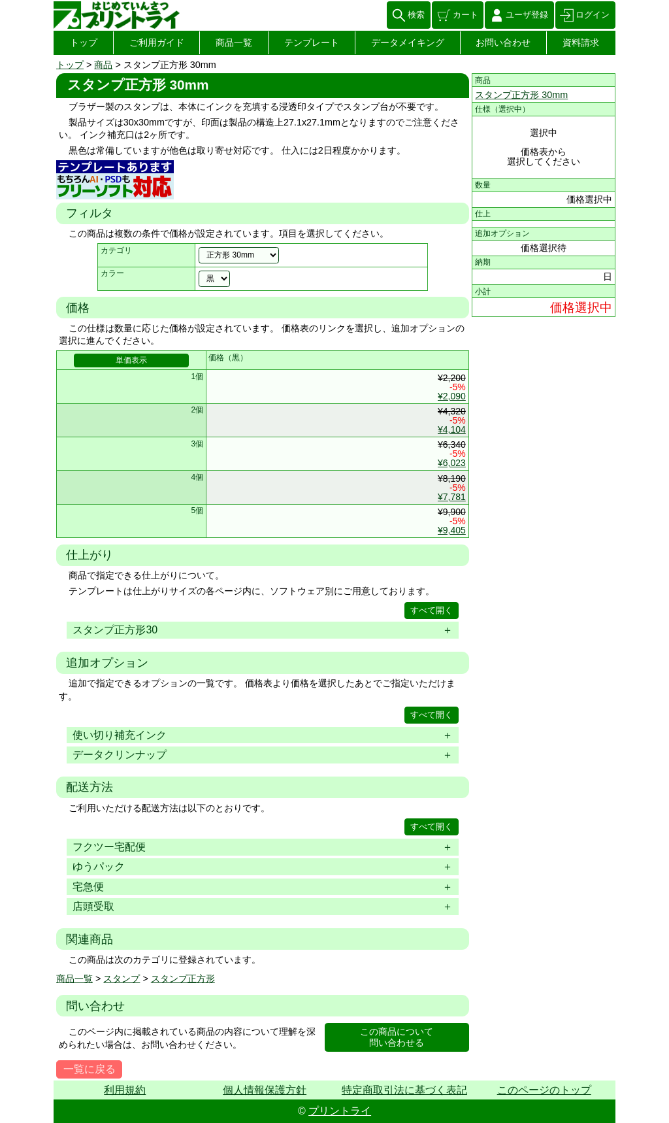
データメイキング (407, 42)
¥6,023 (452, 463)
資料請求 (581, 42)
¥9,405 (452, 530)
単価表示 (131, 360)
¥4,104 (452, 429)
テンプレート (311, 42)
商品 (103, 64)
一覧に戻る (89, 1069)
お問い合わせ (503, 42)
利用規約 (125, 1090)
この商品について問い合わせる (396, 1037)
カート (465, 15)
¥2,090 (452, 396)
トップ (83, 42)
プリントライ (339, 1110)
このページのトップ (544, 1090)
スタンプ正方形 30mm (521, 95)
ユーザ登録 (527, 15)
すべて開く (431, 610)
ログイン (593, 15)
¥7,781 (452, 497)
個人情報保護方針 (264, 1090)
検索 (416, 15)
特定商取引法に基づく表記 (404, 1090)
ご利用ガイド (156, 42)
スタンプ (121, 978)
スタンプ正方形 (183, 978)
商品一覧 (234, 42)
